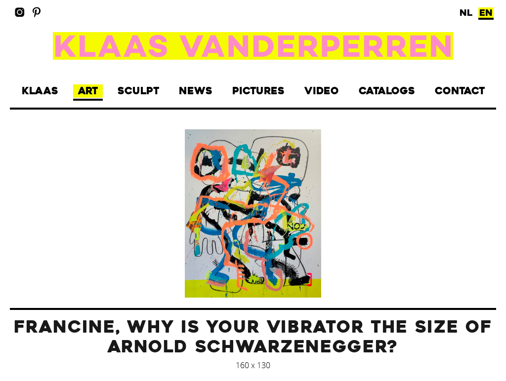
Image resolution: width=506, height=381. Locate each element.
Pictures (258, 90)
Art (88, 90)
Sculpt (138, 90)
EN (486, 12)
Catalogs (387, 90)
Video (321, 90)
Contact (460, 90)
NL (466, 12)
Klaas (40, 90)
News (195, 90)
